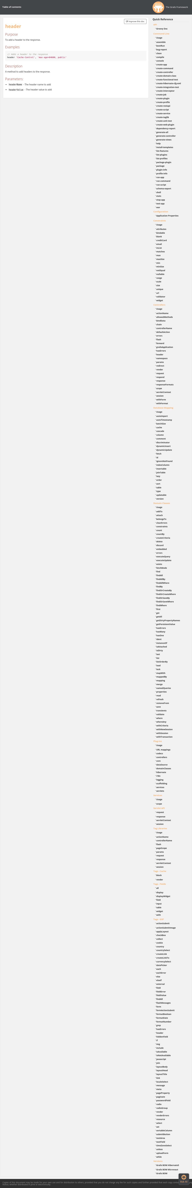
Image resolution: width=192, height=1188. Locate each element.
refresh (160, 699)
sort (158, 483)
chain (159, 324)
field (158, 899)
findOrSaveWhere (165, 601)
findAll (159, 575)
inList (159, 247)
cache (159, 427)
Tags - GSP (158, 919)
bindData (161, 320)
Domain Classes (161, 503)
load (158, 665)
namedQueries (163, 688)
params (160, 362)
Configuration (160, 211)
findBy (159, 586)
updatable (161, 495)
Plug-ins (157, 741)
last (158, 654)
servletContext (163, 392)
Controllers (159, 304)
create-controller (164, 72)
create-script (162, 109)
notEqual (160, 270)
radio (159, 1104)
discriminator (163, 442)
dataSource (162, 764)
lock (158, 669)
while (159, 1156)
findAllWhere (162, 583)
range (159, 278)
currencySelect (163, 961)
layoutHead (162, 1070)
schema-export (163, 188)
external (160, 984)
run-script (161, 184)
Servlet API (159, 808)
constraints (162, 526)
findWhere (161, 605)
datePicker (161, 965)
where (159, 718)
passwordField (163, 1100)
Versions (158, 1161)
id (157, 457)
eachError (161, 972)
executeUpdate (163, 560)
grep (158, 1025)
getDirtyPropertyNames (168, 620)
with (158, 914)
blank (159, 236)
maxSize (160, 259)
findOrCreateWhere (166, 594)
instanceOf (161, 643)
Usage (159, 37)
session (160, 395)
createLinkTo (162, 957)
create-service (163, 113)
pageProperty (163, 1093)
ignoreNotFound (164, 461)
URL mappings (163, 749)
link (158, 1078)
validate (160, 714)
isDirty (159, 650)
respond (160, 377)
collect (159, 939)
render (159, 369)
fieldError (161, 991)
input (159, 903)
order (159, 480)
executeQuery (163, 556)
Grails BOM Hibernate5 (167, 1165)
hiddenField (162, 1036)
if (157, 1040)
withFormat (162, 403)
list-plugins (161, 154)
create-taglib (162, 117)
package (160, 166)
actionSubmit (163, 923)
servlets (160, 791)
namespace (162, 358)
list (157, 658)
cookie (159, 942)
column (160, 434)
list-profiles (162, 158)
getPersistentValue (165, 624)
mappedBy (161, 676)
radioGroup (162, 1108)
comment (161, 438)
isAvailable (161, 1051)
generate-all (162, 132)
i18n (158, 775)
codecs (159, 753)
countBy (160, 534)
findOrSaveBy (163, 598)
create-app (161, 64)
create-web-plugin (165, 124)
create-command (164, 68)
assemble (161, 42)
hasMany (160, 631)
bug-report (161, 49)
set (157, 1126)
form (158, 1006)
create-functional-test (167, 79)
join (158, 1063)
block (159, 875)
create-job (161, 94)
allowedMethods (164, 317)
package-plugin (163, 162)
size (158, 285)
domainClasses (163, 768)
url (157, 293)
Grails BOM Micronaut (167, 1169)
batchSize (161, 423)
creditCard (161, 240)
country (160, 946)
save (158, 706)
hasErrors (161, 350)
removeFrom (162, 703)
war (158, 207)
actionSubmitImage (166, 927)
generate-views (164, 139)
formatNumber (163, 1021)
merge (159, 684)
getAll (159, 616)
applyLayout (162, 931)
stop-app (160, 199)
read (158, 695)
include (160, 1048)
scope (159, 388)
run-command (163, 181)
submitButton (163, 1134)
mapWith (160, 673)
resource (160, 1119)
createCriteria (163, 537)
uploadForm (162, 1153)
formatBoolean (163, 1014)
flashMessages (163, 1002)
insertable (161, 468)
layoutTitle (161, 1074)
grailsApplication (164, 347)
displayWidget (163, 896)
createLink (161, 954)
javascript (161, 1059)
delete (159, 541)
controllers (161, 757)
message (160, 1085)
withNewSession (164, 729)
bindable (160, 232)
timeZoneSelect (164, 1145)
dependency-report (165, 128)
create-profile (163, 102)
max (158, 255)
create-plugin (162, 98)
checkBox (161, 935)
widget (159, 300)
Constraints (159, 220)
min (158, 263)
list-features (162, 151)
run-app (160, 177)
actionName (162, 313)
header (159, 354)
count (159, 530)
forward (160, 343)
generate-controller (166, 135)
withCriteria (162, 725)
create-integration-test (167, 87)
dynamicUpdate (164, 450)
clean (159, 53)
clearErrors (161, 522)
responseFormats (165, 384)
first (158, 609)
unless (159, 1149)
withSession (162, 733)
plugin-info (161, 169)
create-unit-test (164, 120)
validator (160, 296)
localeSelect (162, 1081)
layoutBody (162, 1066)
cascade (160, 431)
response (160, 380)
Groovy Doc (162, 28)
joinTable (161, 472)
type (158, 491)
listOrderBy (162, 661)
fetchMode (161, 568)
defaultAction (163, 332)
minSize (160, 266)
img (158, 1044)
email (159, 244)
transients (161, 710)
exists (159, 564)
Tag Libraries (160, 828)
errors (159, 335)
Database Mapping (163, 407)
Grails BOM (161, 1173)
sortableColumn (164, 1130)
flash (158, 339)
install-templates (164, 147)
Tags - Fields (159, 883)
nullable (160, 274)
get (158, 613)
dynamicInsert (163, 446)
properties (161, 691)
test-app (160, 203)
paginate (160, 1096)
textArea (160, 1138)
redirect (160, 365)
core (158, 760)
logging (160, 779)
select (159, 1123)
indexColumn (162, 465)
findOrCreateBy (164, 590)
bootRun (160, 45)
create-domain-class (166, 75)
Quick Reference (163, 19)
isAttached (161, 646)
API (155, 24)
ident (159, 639)
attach (159, 515)
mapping (160, 680)
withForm (161, 399)
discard (160, 545)
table (158, 487)
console (160, 60)
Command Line (161, 33)
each (158, 969)
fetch (158, 453)
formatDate (162, 1017)
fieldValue (161, 995)
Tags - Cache (159, 871)
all (157, 888)
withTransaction (164, 736)
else (158, 976)
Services (157, 795)
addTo (159, 511)
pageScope (161, 848)
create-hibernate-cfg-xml (168, 83)
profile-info (161, 173)
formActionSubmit (165, 1010)
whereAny (161, 721)
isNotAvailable (163, 1055)
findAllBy (160, 579)
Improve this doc (135, 21)
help (158, 143)
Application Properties (167, 215)
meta (159, 1089)
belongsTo (161, 519)
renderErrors (162, 1115)
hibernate (161, 772)
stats (158, 196)
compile (160, 57)
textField (160, 1141)
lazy (158, 476)
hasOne (160, 635)
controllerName (164, 328)
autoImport (162, 416)
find (158, 571)
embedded (161, 549)
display (159, 892)
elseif (159, 980)
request (160, 373)
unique (159, 289)
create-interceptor (165, 90)
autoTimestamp (164, 419)
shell (158, 192)
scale (158, 281)
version (160, 498)
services (160, 787)
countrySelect (163, 950)
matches (160, 251)
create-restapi (163, 105)
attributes (161, 229)
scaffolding (161, 783)
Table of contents (11, 6)
